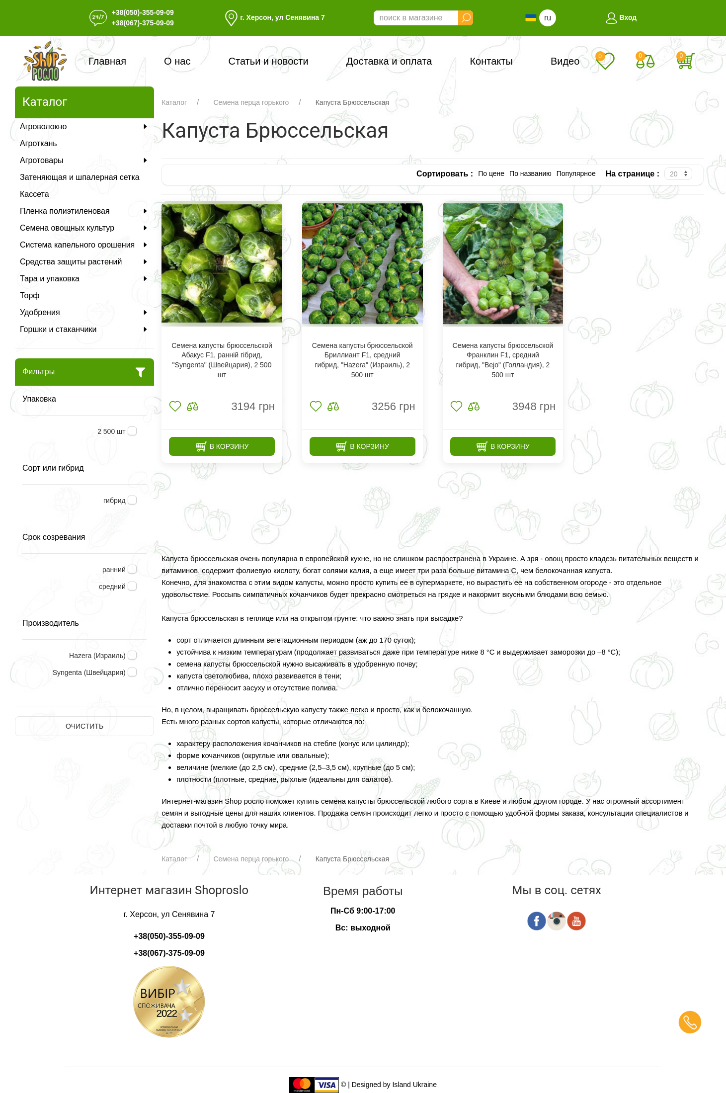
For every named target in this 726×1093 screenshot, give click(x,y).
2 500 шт (111, 431)
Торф (29, 295)
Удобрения (84, 312)
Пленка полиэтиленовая (84, 211)
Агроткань (38, 143)
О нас (177, 61)
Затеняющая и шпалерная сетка (80, 177)
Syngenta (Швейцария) (89, 672)
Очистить (84, 726)
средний (112, 586)
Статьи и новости (269, 61)
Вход (621, 17)
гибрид (114, 500)
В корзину (222, 446)
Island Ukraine (414, 1085)
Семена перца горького (251, 102)
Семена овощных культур (84, 228)
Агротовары (84, 160)
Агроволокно (84, 126)
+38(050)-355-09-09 (143, 12)
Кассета (34, 194)
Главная (107, 61)
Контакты (491, 61)
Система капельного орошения (84, 245)
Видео (565, 61)
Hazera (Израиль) (97, 656)
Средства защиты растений (84, 261)
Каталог (174, 102)
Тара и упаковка (84, 278)
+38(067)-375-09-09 (143, 23)
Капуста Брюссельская (352, 102)
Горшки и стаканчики (84, 329)
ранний (114, 570)
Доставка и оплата (389, 61)
